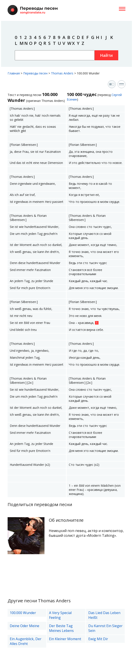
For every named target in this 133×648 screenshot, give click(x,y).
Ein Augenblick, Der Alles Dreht (25, 641)
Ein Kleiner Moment (65, 638)
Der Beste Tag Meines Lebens (61, 628)
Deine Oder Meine (24, 625)
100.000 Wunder (23, 612)
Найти (106, 55)
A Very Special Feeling (60, 615)
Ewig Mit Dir (98, 638)
